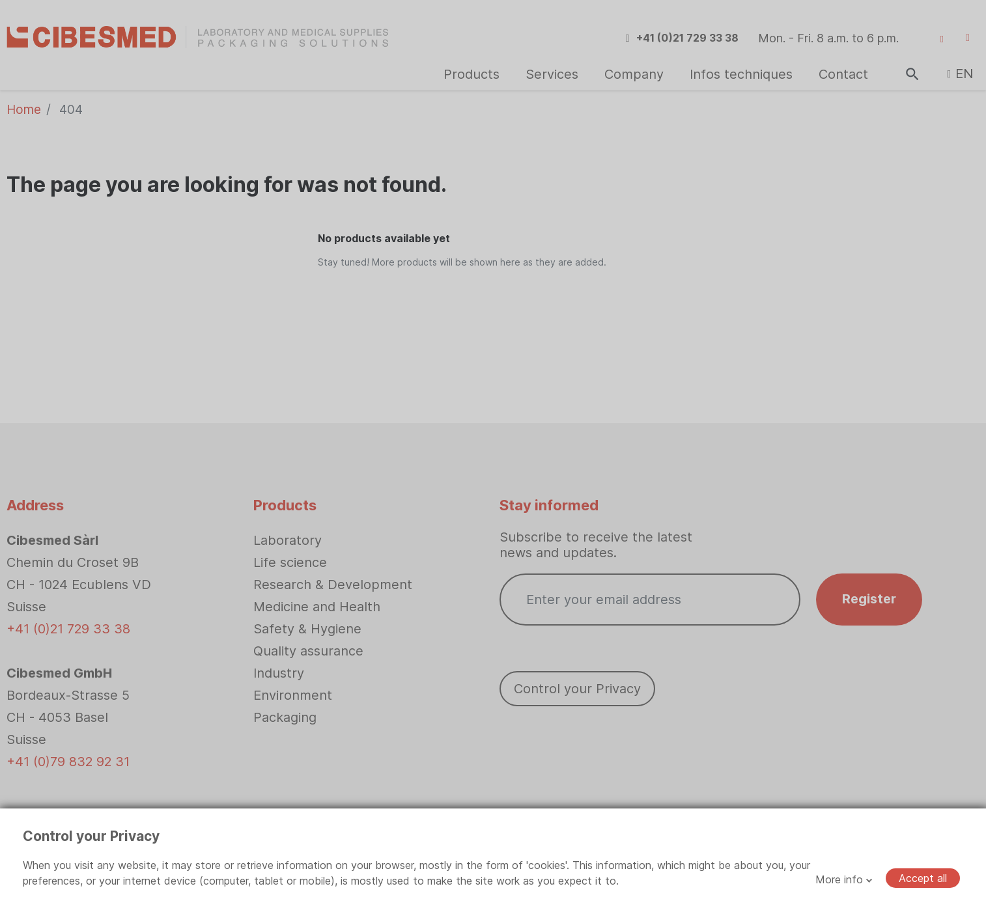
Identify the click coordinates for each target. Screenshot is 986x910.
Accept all (923, 878)
